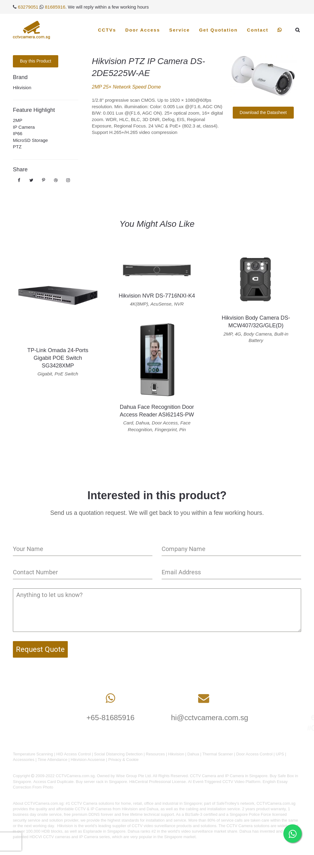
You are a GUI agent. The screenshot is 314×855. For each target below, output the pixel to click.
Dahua (193, 754)
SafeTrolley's (227, 803)
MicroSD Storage (30, 140)
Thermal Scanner (217, 754)
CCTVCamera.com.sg (44, 803)
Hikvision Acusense (88, 759)
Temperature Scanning (33, 754)
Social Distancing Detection (118, 754)
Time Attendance (52, 759)
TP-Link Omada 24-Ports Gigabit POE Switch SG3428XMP (57, 358)
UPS (280, 754)
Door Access (142, 29)
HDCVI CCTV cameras (49, 836)
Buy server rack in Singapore (101, 781)
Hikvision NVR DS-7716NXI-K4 (157, 296)
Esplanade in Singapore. (105, 831)
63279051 (28, 7)
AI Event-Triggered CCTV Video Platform (224, 781)
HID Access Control (73, 754)
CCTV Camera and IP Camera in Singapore (228, 775)
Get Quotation (218, 29)
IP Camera (24, 127)
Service (179, 29)
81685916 (55, 7)
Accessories (23, 759)
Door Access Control (254, 754)
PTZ (17, 146)
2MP (17, 120)
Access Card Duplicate (53, 781)
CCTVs (107, 29)
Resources (155, 754)
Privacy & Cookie (123, 759)
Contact (257, 29)
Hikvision (22, 87)
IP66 (17, 133)
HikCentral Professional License (157, 781)
